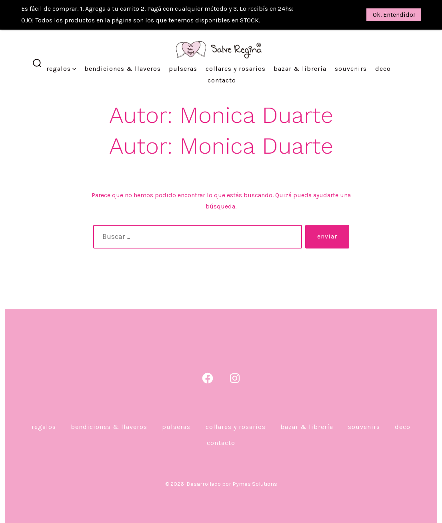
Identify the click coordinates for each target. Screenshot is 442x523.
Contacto (222, 66)
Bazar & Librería (300, 54)
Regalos (61, 54)
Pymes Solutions (254, 470)
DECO (383, 54)
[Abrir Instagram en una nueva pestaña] (235, 364)
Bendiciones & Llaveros (122, 54)
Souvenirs (351, 54)
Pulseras (183, 54)
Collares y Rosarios (236, 54)
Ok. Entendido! (394, 14)
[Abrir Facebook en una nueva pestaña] (207, 364)
